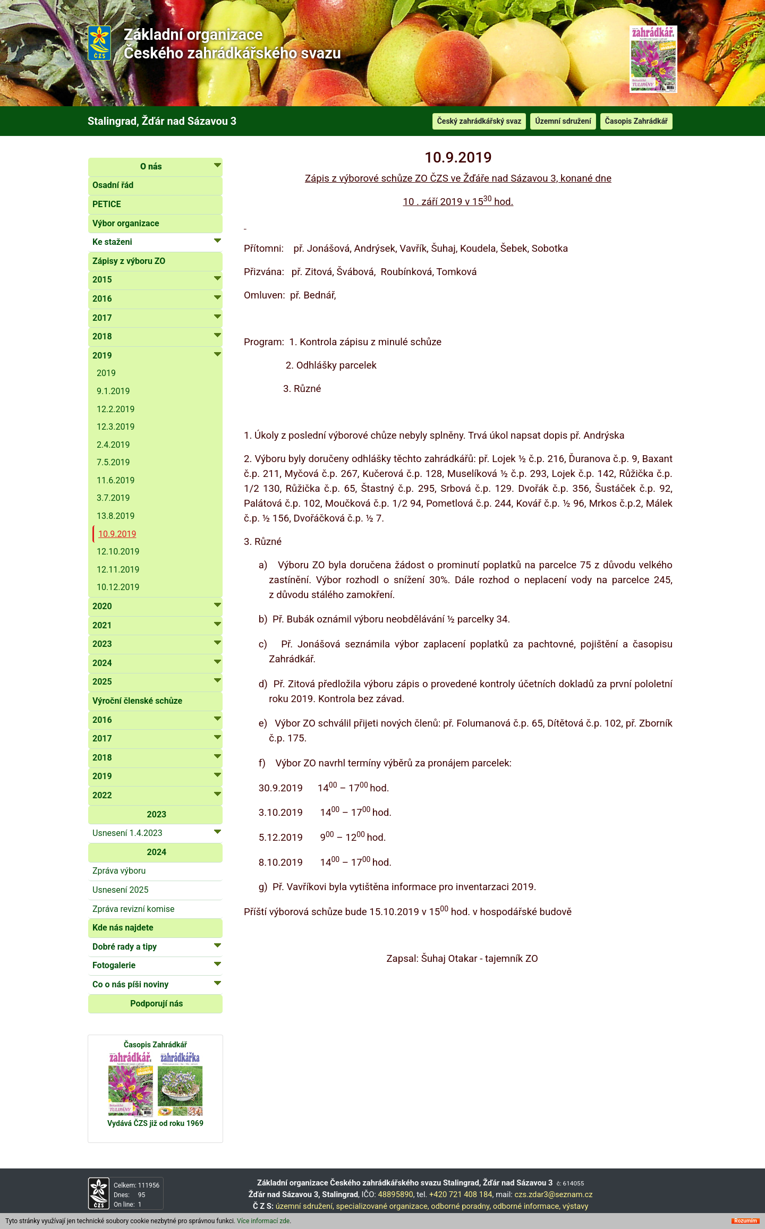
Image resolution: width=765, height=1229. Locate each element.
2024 (157, 852)
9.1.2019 (113, 391)
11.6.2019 (115, 480)
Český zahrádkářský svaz (479, 121)
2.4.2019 (113, 445)
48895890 (395, 1194)
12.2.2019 (115, 409)
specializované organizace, (382, 1206)
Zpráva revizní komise (133, 909)
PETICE (106, 204)
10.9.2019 (117, 534)
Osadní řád (112, 185)
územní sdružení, (305, 1206)
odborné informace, (526, 1206)
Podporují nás (156, 1003)
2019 (106, 373)
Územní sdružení (563, 121)
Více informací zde (263, 1221)
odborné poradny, (461, 1206)
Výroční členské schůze (137, 701)
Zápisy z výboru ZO (128, 261)
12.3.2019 (115, 427)
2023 (157, 814)
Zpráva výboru (119, 871)
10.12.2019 (118, 587)
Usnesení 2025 (120, 890)
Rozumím (745, 1221)
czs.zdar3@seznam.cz (553, 1194)
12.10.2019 (118, 552)
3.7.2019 (113, 498)
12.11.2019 (118, 570)
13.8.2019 (115, 516)
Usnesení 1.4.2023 (156, 832)
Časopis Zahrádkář (636, 121)
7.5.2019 (113, 462)
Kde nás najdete (123, 928)
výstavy (576, 1206)
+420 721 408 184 (460, 1194)
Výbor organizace (125, 223)
